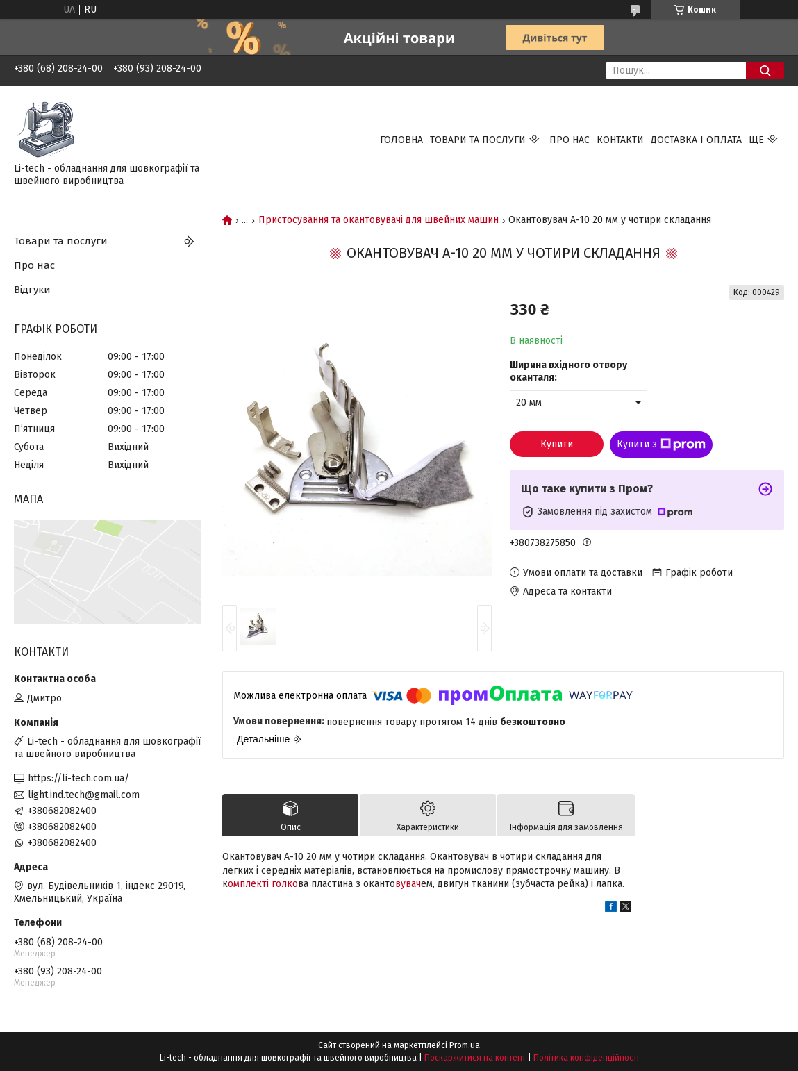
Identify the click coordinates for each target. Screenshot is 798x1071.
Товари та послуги (478, 140)
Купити (556, 444)
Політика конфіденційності (586, 1058)
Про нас (569, 140)
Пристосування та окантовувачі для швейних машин (378, 220)
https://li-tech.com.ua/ (78, 778)
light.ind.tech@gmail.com (84, 795)
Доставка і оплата (696, 140)
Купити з (661, 444)
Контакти (620, 140)
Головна (401, 140)
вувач (408, 884)
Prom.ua (464, 1045)
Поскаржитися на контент (475, 1058)
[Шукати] (765, 70)
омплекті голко (263, 884)
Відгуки (32, 289)
